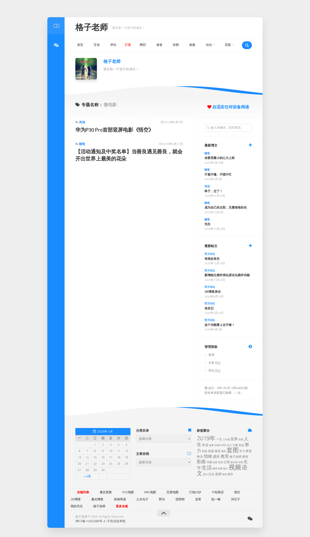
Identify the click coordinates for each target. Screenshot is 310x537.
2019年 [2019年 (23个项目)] (206, 438)
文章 (214, 363)
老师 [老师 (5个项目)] (220, 468)
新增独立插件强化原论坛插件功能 (227, 275)
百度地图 (155, 492)
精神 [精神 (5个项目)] (214, 468)
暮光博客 (239, 492)
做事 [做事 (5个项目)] (211, 445)
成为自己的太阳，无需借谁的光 (226, 207)
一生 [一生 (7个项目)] (219, 439)
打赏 (116, 45)
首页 (78, 45)
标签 (166, 45)
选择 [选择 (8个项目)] (218, 474)
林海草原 (75, 498)
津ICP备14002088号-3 (90, 513)
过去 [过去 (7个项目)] (211, 474)
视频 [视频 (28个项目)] (235, 467)
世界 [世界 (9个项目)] (234, 439)
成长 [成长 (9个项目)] (216, 456)
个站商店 (192, 492)
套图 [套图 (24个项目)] (233, 450)
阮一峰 (150, 498)
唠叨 (128, 45)
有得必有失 (212, 259)
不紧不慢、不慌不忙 (218, 174)
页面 (194, 45)
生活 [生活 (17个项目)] (207, 468)
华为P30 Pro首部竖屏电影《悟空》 (116, 130)
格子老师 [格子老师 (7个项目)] (235, 457)
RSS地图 (118, 492)
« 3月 (87, 476)
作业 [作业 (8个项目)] (205, 445)
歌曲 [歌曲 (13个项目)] (201, 461)
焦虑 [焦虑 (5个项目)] (220, 462)
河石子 (166, 498)
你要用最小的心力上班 (220, 158)
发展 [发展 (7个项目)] (211, 451)
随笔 (82, 144)
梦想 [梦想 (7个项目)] (245, 457)
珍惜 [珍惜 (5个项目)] (240, 462)
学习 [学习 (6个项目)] (242, 451)
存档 (153, 45)
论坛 (178, 45)
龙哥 (137, 498)
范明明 (122, 498)
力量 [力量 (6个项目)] (235, 445)
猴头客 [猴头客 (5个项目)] (234, 462)
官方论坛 (210, 253)
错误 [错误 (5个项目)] (224, 474)
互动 (91, 45)
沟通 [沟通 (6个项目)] (209, 462)
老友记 (209, 308)
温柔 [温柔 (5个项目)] (215, 462)
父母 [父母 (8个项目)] (226, 462)
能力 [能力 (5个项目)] (225, 468)
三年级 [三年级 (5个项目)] (226, 439)
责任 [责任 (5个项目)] (205, 474)
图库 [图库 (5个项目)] (223, 451)
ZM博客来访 (213, 292)
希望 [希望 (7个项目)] (249, 451)
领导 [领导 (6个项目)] (230, 474)
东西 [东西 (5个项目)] (241, 439)
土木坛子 (93, 498)
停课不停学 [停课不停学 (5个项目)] (220, 445)
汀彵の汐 (173, 492)
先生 (208, 224)
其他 (82, 122)
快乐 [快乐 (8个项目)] (200, 457)
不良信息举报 (116, 513)
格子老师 (93, 28)
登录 (211, 355)
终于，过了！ (214, 191)
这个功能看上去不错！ (220, 325)
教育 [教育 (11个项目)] (225, 456)
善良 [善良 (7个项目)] (218, 451)
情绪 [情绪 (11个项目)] (208, 456)
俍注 (207, 492)
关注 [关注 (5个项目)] (229, 445)
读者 (141, 45)
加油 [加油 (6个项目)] (241, 445)
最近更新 (100, 492)
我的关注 (183, 498)
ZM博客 (222, 492)
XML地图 (136, 492)
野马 (109, 498)
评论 (103, 45)
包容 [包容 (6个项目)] (204, 451)
